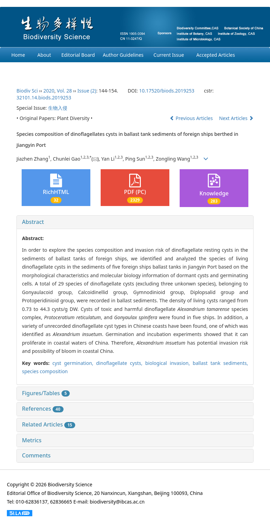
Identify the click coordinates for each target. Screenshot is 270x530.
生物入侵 (57, 108)
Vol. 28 (64, 90)
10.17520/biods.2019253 (166, 90)
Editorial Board (78, 55)
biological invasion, (169, 363)
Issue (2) (86, 90)
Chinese (127, 69)
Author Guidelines (123, 55)
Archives (20, 69)
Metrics (32, 440)
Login (99, 69)
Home (18, 55)
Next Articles (236, 118)
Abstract (33, 222)
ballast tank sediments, (220, 363)
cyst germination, (74, 363)
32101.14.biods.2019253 (43, 97)
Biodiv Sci (27, 90)
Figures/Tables (46, 393)
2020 (48, 90)
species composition (45, 371)
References (43, 408)
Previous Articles (192, 118)
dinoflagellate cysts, (120, 363)
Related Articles (48, 424)
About (44, 55)
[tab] (135, 222)
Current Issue (169, 55)
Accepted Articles (215, 55)
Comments (36, 455)
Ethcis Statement (61, 69)
